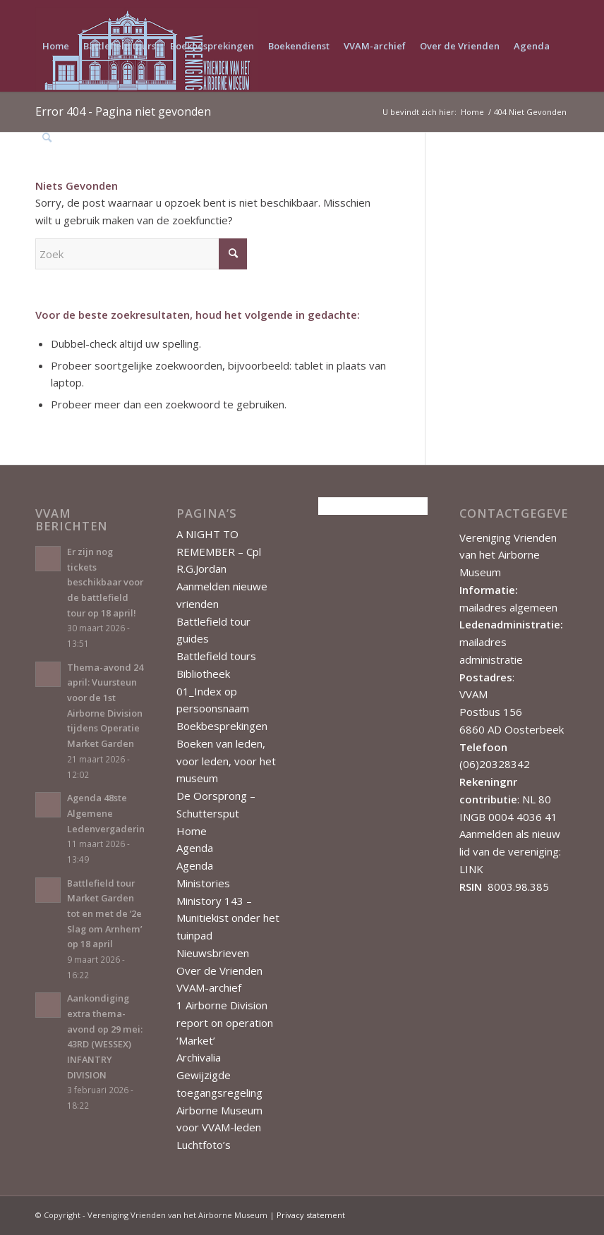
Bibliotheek (203, 674)
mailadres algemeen (508, 607)
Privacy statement (311, 1215)
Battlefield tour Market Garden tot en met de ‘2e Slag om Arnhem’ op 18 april (104, 914)
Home (191, 831)
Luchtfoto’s (203, 1145)
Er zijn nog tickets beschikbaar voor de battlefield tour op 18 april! (105, 582)
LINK (471, 869)
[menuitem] (55, 46)
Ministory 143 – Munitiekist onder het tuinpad (227, 918)
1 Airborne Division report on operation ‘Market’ (224, 1022)
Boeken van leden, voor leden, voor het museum (226, 761)
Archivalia (198, 1057)
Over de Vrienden (219, 970)
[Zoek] (47, 137)
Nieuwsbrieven (212, 953)
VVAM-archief (208, 987)
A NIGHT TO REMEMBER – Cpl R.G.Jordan (218, 551)
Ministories (203, 883)
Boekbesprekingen (221, 726)
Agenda (194, 848)
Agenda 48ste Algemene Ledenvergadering (108, 812)
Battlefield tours (216, 656)
